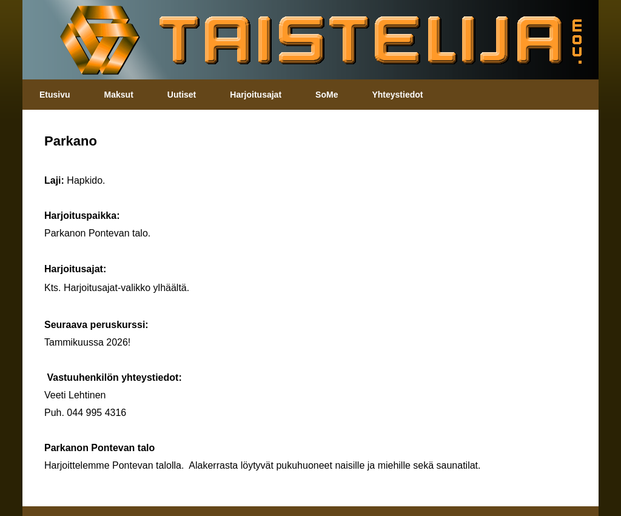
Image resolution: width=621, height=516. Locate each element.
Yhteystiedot (397, 94)
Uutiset (181, 94)
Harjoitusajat (255, 94)
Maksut (118, 94)
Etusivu (54, 94)
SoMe (326, 94)
